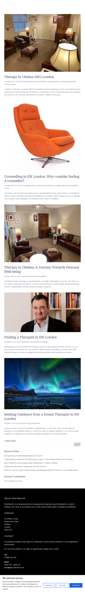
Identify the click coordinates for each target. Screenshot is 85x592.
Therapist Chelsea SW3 (68, 81)
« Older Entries (10, 441)
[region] (42, 583)
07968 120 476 (10, 557)
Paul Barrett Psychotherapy (39, 342)
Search (77, 444)
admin (8, 81)
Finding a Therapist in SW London (30, 337)
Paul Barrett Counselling (38, 81)
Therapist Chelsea (53, 81)
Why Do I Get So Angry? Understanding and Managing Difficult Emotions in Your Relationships (41, 470)
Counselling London (29, 185)
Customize (48, 585)
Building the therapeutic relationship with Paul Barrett (25, 466)
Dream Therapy (26, 423)
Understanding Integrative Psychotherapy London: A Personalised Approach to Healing (38, 459)
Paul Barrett (25, 81)
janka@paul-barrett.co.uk (14, 567)
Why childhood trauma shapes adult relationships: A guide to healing (30, 463)
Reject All (62, 585)
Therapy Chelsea (10, 84)
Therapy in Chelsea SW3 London (29, 77)
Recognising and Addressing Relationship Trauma (23, 456)
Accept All (75, 585)
